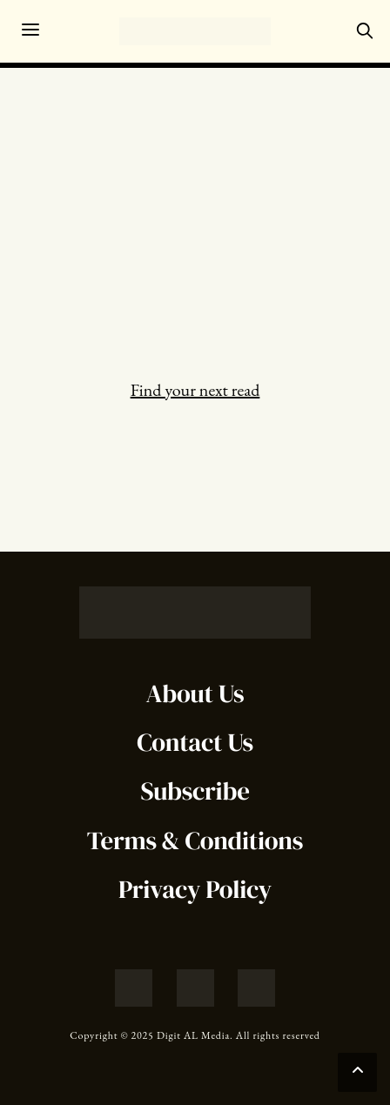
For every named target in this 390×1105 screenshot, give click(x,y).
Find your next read (195, 389)
